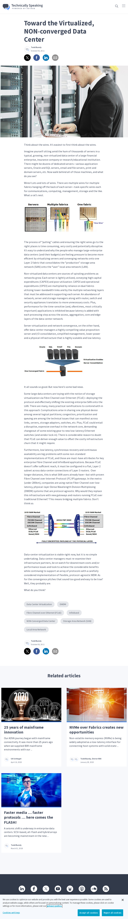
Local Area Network (36, 629)
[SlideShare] (70, 888)
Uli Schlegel (16, 758)
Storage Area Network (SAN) (77, 621)
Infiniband (74, 612)
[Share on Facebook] (36, 57)
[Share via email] (55, 57)
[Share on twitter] (27, 57)
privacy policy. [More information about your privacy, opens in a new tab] (54, 908)
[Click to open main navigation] (123, 5)
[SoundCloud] (94, 888)
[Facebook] (34, 888)
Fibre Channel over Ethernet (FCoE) (44, 612)
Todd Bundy (36, 47)
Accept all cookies (89, 915)
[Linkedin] (22, 888)
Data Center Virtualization (39, 604)
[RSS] (106, 888)
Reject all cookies (112, 915)
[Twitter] (46, 888)
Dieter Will (96, 758)
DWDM (63, 604)
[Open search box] (116, 6)
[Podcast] (82, 888)
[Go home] (23, 7)
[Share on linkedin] (46, 57)
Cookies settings (11, 915)
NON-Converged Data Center (41, 621)
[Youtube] (58, 888)
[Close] (122, 902)
